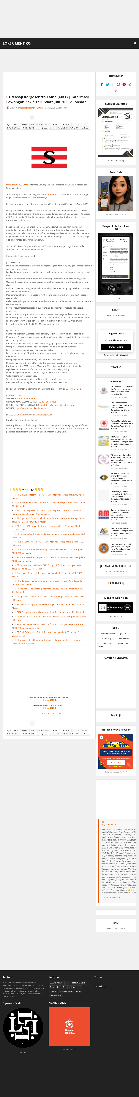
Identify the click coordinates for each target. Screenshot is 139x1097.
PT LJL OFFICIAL (54, 713)
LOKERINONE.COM (43, 414)
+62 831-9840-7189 (46, 401)
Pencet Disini (116, 347)
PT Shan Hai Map (104, 638)
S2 (79, 987)
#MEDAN (56, 125)
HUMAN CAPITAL (13, 128)
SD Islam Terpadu (123, 643)
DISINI (53, 700)
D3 (58, 987)
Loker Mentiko (17, 43)
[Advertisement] (69, 19)
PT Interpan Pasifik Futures (105, 644)
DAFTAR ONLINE (73, 388)
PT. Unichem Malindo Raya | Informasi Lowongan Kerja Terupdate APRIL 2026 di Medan (122, 390)
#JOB (9, 125)
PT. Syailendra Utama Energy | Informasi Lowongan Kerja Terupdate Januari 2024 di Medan (121, 478)
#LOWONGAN (44, 125)
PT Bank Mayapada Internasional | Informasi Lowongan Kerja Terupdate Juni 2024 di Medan (121, 407)
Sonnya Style (121, 633)
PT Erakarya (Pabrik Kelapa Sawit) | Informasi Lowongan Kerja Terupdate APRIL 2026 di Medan (121, 496)
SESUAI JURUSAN (61, 128)
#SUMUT (66, 125)
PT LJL (19, 395)
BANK (78, 991)
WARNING (24, 414)
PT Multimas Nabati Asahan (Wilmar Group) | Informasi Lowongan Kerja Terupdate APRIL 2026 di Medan (122, 442)
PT (38, 128)
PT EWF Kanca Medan (106, 633)
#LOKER (34, 125)
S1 (51, 128)
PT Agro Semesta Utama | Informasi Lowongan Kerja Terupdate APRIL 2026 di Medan (122, 532)
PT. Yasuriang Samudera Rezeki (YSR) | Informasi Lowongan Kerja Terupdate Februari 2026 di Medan (121, 460)
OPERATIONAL (28, 128)
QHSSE (44, 128)
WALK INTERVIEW (66, 991)
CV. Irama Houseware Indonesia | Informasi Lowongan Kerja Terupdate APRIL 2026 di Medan (121, 515)
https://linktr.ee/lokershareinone (59, 405)
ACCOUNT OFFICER (79, 125)
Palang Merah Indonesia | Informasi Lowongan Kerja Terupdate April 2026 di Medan (122, 425)
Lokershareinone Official (32, 108)
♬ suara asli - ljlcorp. (111, 897)
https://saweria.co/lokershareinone (31, 408)
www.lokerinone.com (25, 398)
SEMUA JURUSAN (79, 983)
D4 (64, 987)
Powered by (116, 355)
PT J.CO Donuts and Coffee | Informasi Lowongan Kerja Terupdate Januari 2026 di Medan (122, 548)
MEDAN (72, 987)
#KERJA (25, 125)
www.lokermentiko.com (50, 194)
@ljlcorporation (109, 824)
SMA (52, 987)
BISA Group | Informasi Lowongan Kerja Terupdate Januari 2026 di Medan (51, 612)
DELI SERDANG (55, 995)
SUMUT (53, 991)
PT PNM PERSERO (123, 638)
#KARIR (16, 125)
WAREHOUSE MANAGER (79, 128)
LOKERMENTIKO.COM (17, 184)
